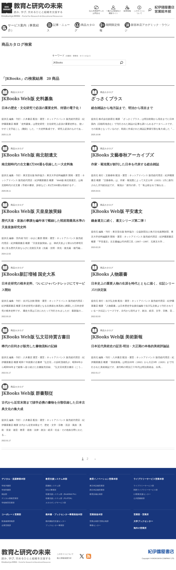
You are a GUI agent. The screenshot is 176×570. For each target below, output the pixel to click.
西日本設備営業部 (97, 490)
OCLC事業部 (51, 490)
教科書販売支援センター (56, 521)
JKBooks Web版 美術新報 (116, 337)
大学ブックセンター (143, 521)
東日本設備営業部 (97, 486)
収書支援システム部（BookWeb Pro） (61, 494)
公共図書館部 (139, 498)
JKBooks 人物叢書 (109, 274)
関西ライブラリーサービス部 (146, 490)
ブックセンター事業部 (55, 525)
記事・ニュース (58, 27)
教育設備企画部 (96, 494)
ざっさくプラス (106, 98)
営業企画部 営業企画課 (99, 521)
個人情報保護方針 (64, 558)
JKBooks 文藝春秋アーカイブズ (122, 155)
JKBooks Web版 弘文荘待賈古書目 (36, 337)
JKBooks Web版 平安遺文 (116, 211)
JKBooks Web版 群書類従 (27, 393)
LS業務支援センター (142, 494)
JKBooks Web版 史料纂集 (27, 98)
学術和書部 (6, 490)
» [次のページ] (95, 459)
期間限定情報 (110, 27)
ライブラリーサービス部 (144, 486)
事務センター (95, 525)
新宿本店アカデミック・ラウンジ (147, 27)
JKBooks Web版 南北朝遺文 (29, 155)
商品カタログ (85, 27)
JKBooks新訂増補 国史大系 (28, 274)
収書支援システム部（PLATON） (59, 498)
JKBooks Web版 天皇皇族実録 (32, 211)
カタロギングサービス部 (56, 503)
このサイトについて (65, 554)
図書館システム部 (53, 486)
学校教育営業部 (8, 503)
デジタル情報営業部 (10, 498)
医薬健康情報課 (8, 521)
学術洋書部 (6, 486)
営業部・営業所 (141, 514)
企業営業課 (6, 525)
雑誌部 (4, 494)
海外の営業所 (140, 528)
